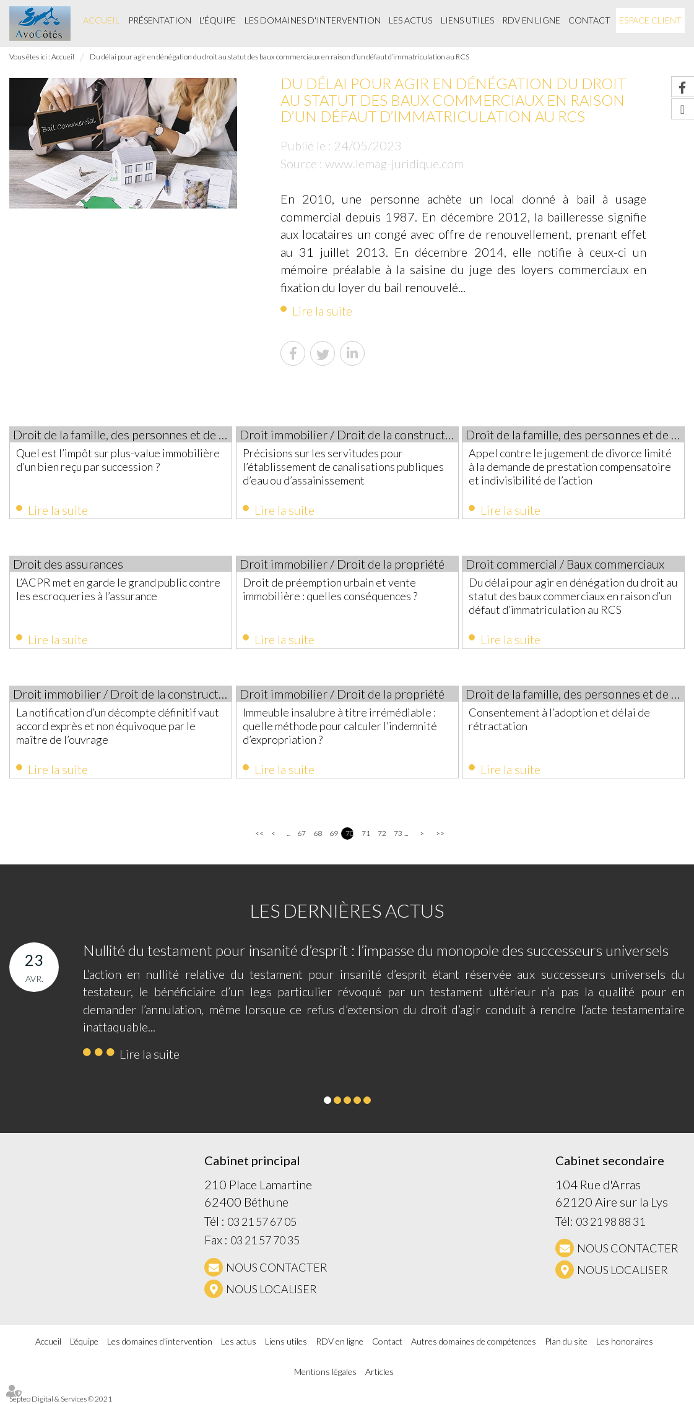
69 (333, 833)
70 (349, 833)
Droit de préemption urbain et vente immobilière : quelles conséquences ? (330, 589)
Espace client (650, 20)
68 (317, 833)
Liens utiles (467, 20)
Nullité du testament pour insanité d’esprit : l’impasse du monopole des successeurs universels (376, 950)
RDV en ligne (531, 20)
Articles (379, 1371)
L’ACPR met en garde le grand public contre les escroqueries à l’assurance (118, 589)
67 (301, 833)
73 (398, 833)
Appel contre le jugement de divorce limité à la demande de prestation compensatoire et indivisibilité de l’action (570, 466)
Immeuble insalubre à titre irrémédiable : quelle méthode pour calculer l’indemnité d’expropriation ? (340, 725)
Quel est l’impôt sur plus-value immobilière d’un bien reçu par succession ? (118, 459)
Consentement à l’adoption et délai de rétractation (559, 719)
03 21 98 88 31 (610, 1221)
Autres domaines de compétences (473, 1341)
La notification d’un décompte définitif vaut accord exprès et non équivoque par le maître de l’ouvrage (117, 725)
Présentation (159, 20)
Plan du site (566, 1341)
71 (366, 833)
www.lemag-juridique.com (394, 163)
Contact (589, 20)
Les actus (410, 20)
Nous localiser (271, 1289)
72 (382, 833)
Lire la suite (322, 310)
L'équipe (217, 20)
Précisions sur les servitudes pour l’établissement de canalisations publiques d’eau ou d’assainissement (343, 466)
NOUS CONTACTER (276, 1267)
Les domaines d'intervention (313, 20)
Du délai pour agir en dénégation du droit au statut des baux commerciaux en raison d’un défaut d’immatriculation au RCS (279, 56)
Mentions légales (325, 1371)
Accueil (101, 20)
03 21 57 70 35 (265, 1240)
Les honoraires (624, 1341)
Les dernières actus (347, 910)
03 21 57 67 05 (262, 1221)
